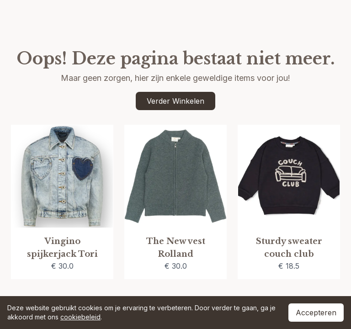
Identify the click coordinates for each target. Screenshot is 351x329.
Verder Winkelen (175, 101)
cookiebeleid (80, 317)
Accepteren (316, 312)
